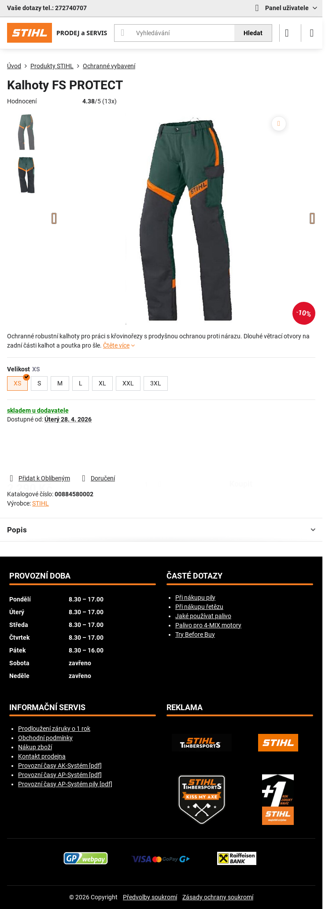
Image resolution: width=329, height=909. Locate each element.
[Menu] (311, 33)
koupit (240, 448)
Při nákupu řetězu (199, 606)
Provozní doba (39, 576)
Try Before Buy (195, 634)
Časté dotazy (194, 576)
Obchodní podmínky (45, 737)
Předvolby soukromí (150, 897)
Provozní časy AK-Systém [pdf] (60, 765)
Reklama (184, 707)
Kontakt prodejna (42, 756)
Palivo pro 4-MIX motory (208, 625)
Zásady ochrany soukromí (217, 897)
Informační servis (47, 707)
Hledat (253, 33)
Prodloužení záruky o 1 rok (54, 728)
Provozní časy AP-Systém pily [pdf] (65, 784)
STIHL (40, 503)
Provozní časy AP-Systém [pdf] (60, 774)
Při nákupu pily (195, 597)
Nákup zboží (35, 747)
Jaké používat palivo (203, 615)
